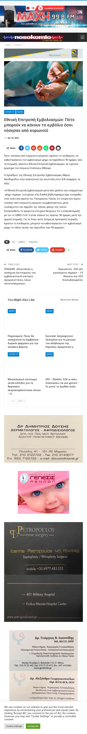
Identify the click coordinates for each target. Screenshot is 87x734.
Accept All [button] (33, 726)
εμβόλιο (21, 242)
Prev (12, 401)
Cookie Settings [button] (14, 726)
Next (21, 401)
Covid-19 (9, 112)
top (13, 242)
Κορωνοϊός (33, 242)
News (20, 112)
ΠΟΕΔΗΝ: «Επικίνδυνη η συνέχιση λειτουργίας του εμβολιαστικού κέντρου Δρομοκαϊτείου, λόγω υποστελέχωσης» (20, 276)
